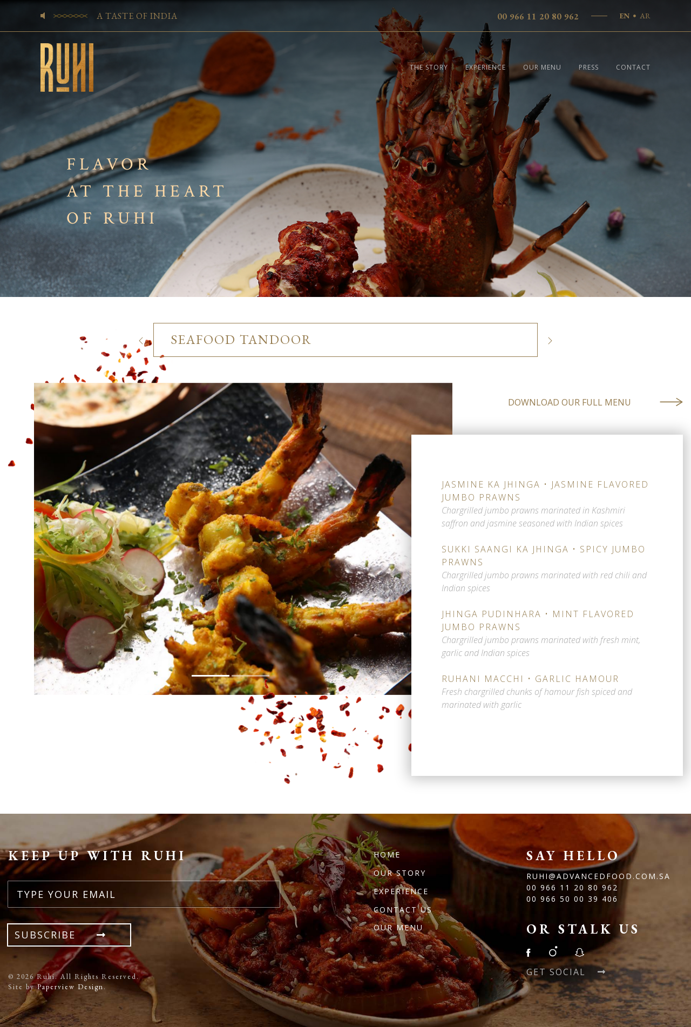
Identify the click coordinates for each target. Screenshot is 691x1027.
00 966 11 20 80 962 (538, 16)
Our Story (400, 873)
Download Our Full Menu (595, 402)
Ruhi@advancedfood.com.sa (598, 876)
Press (589, 67)
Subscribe (69, 934)
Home (387, 854)
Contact (633, 67)
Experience (485, 67)
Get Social (566, 972)
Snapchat (579, 951)
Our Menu (542, 67)
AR (645, 15)
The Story (429, 67)
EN (624, 15)
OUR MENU (398, 927)
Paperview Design (70, 986)
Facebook (531, 951)
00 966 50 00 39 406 (572, 899)
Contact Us (403, 909)
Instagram (552, 951)
